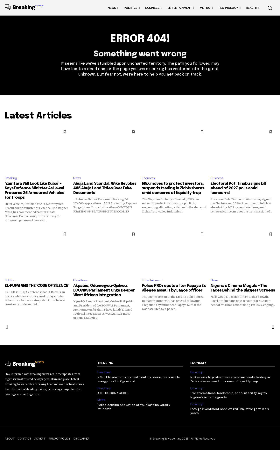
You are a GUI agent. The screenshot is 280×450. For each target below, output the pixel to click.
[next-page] (272, 327)
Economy (148, 178)
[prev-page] (7, 327)
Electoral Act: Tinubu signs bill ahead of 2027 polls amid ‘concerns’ (238, 188)
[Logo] (24, 7)
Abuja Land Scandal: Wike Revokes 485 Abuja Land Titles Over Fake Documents (104, 188)
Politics (10, 280)
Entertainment (152, 280)
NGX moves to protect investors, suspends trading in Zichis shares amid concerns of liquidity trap (173, 188)
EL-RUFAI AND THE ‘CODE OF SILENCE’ (37, 286)
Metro (101, 400)
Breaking (11, 178)
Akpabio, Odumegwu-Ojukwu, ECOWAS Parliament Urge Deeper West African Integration (104, 290)
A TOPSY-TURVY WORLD (113, 393)
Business (217, 178)
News (77, 178)
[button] (269, 7)
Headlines (80, 280)
